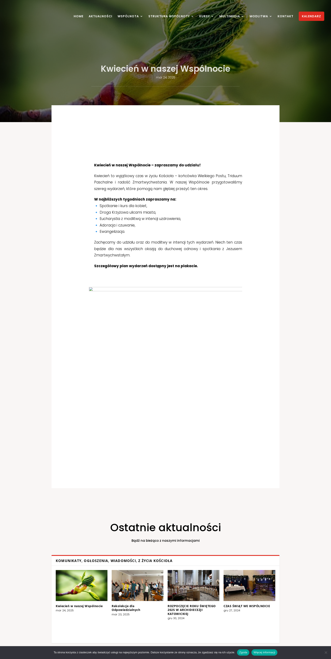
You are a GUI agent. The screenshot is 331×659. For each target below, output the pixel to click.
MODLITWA (259, 16)
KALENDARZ (311, 16)
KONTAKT (285, 16)
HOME (78, 16)
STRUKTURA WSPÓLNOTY (169, 16)
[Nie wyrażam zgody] (326, 652)
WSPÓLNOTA (128, 16)
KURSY (204, 16)
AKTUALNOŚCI (100, 16)
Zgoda (243, 652)
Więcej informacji (264, 652)
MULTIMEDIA (229, 16)
